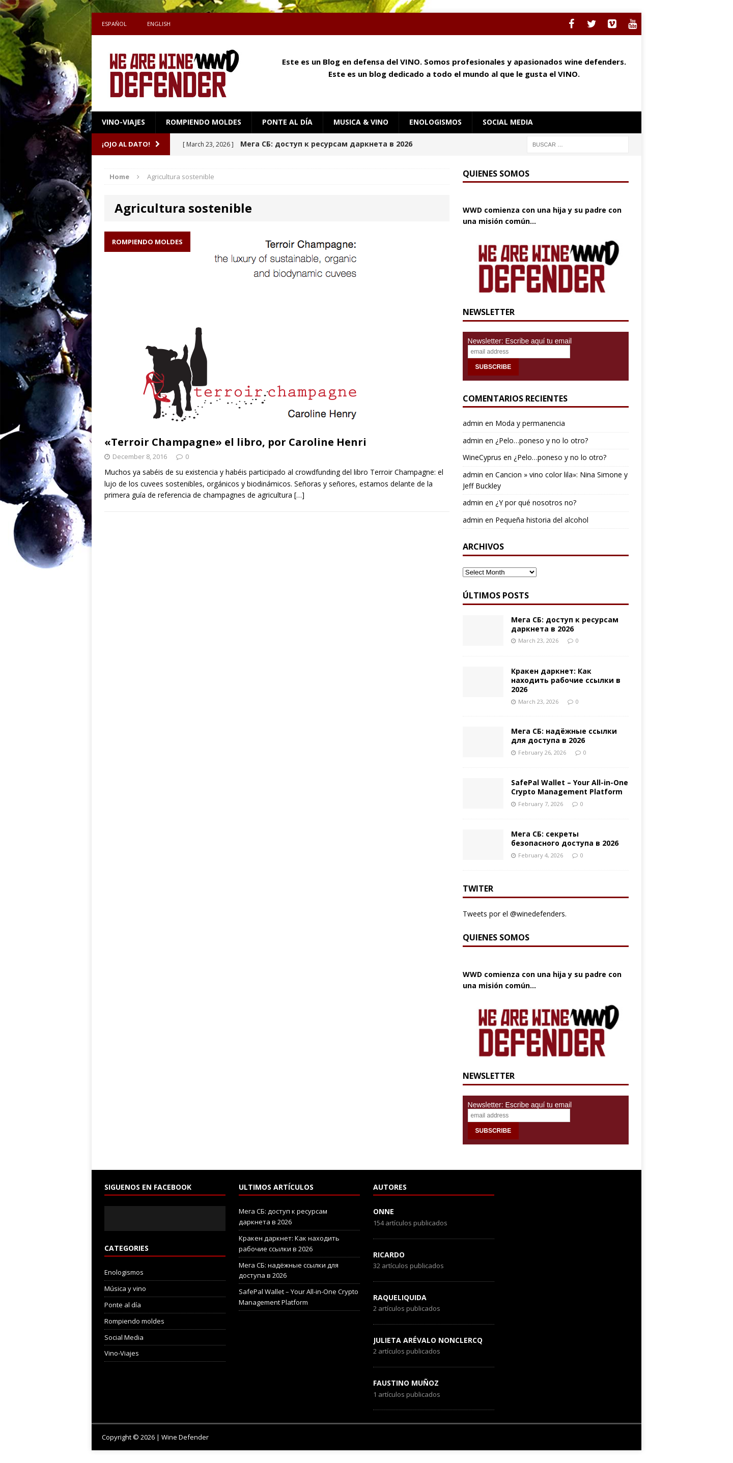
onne (383, 1211)
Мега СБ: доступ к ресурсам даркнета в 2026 (564, 624)
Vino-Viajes (123, 122)
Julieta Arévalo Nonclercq (428, 1340)
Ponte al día (287, 122)
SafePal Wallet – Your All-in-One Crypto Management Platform (569, 787)
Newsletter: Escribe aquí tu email (520, 341)
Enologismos (435, 122)
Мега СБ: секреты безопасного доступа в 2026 (564, 838)
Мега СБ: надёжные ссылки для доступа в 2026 (564, 735)
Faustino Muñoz (406, 1383)
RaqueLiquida (400, 1297)
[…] (299, 495)
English (159, 23)
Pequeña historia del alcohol (541, 520)
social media (508, 122)
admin (473, 423)
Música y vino (125, 1288)
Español (114, 23)
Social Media (124, 1337)
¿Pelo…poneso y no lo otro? (541, 440)
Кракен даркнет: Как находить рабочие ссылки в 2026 (566, 680)
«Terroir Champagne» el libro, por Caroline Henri (235, 442)
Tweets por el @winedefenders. (515, 914)
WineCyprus (482, 457)
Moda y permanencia (530, 423)
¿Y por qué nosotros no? (535, 502)
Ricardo (389, 1254)
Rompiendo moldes (203, 122)
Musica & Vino (360, 122)
